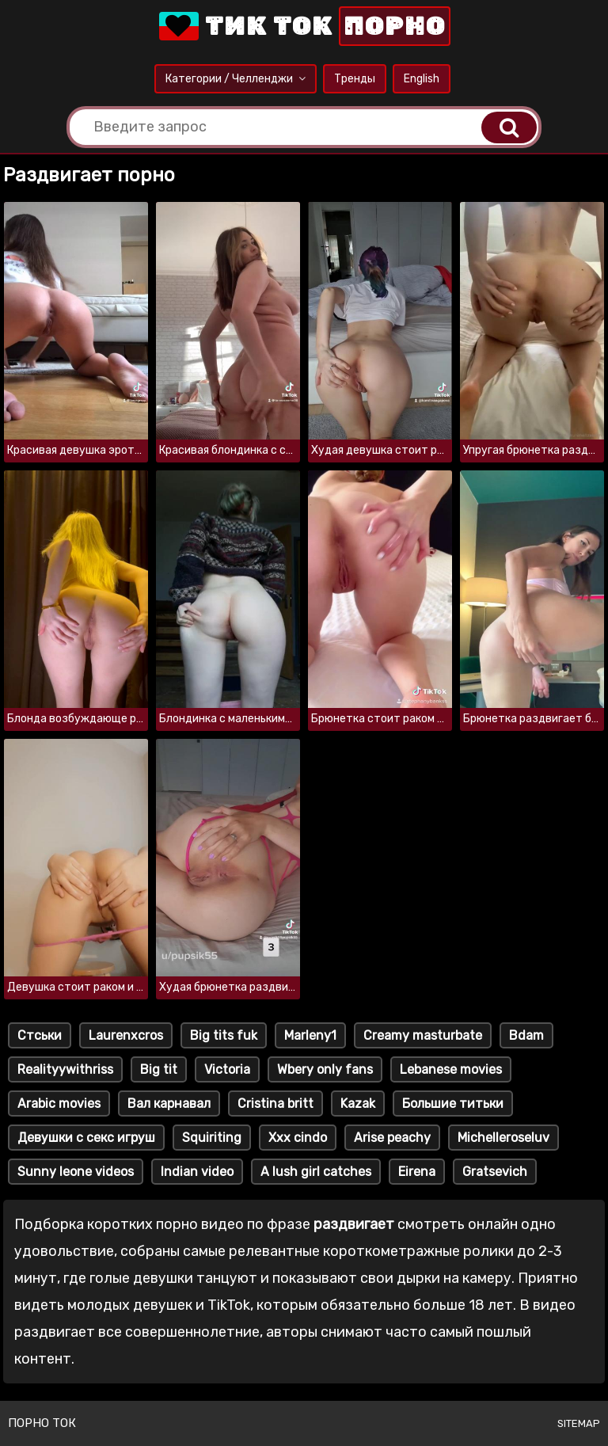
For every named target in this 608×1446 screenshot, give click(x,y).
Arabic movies (59, 1103)
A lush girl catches (315, 1171)
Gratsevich (494, 1171)
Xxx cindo (297, 1137)
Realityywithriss (65, 1069)
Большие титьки (453, 1103)
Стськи (39, 1035)
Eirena (416, 1171)
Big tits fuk (223, 1035)
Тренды (354, 79)
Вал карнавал (169, 1103)
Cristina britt (276, 1103)
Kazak (357, 1103)
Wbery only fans (325, 1069)
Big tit (158, 1069)
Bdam (526, 1035)
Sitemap (578, 1423)
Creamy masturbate (422, 1035)
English (421, 79)
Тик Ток (303, 26)
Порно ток (42, 1423)
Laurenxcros (126, 1035)
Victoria (227, 1069)
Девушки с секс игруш (86, 1137)
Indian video (197, 1171)
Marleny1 (310, 1035)
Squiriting (211, 1137)
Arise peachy (392, 1137)
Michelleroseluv (503, 1137)
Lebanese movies (451, 1069)
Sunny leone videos (75, 1171)
